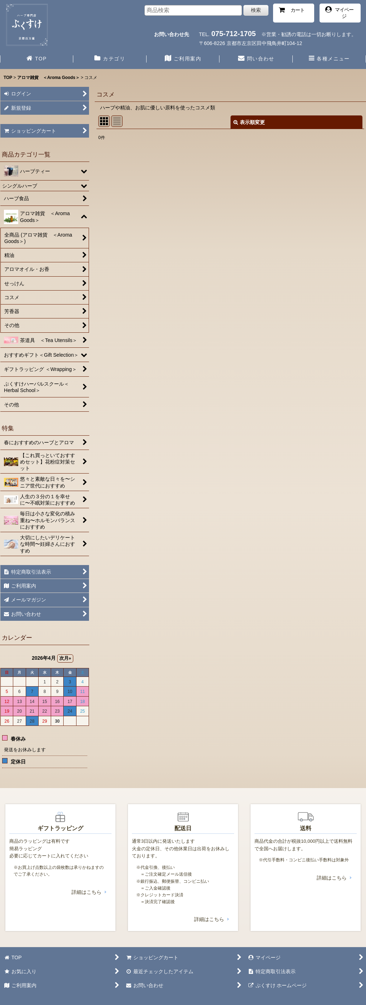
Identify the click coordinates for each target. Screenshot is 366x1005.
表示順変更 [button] (249, 122)
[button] (329, 59)
